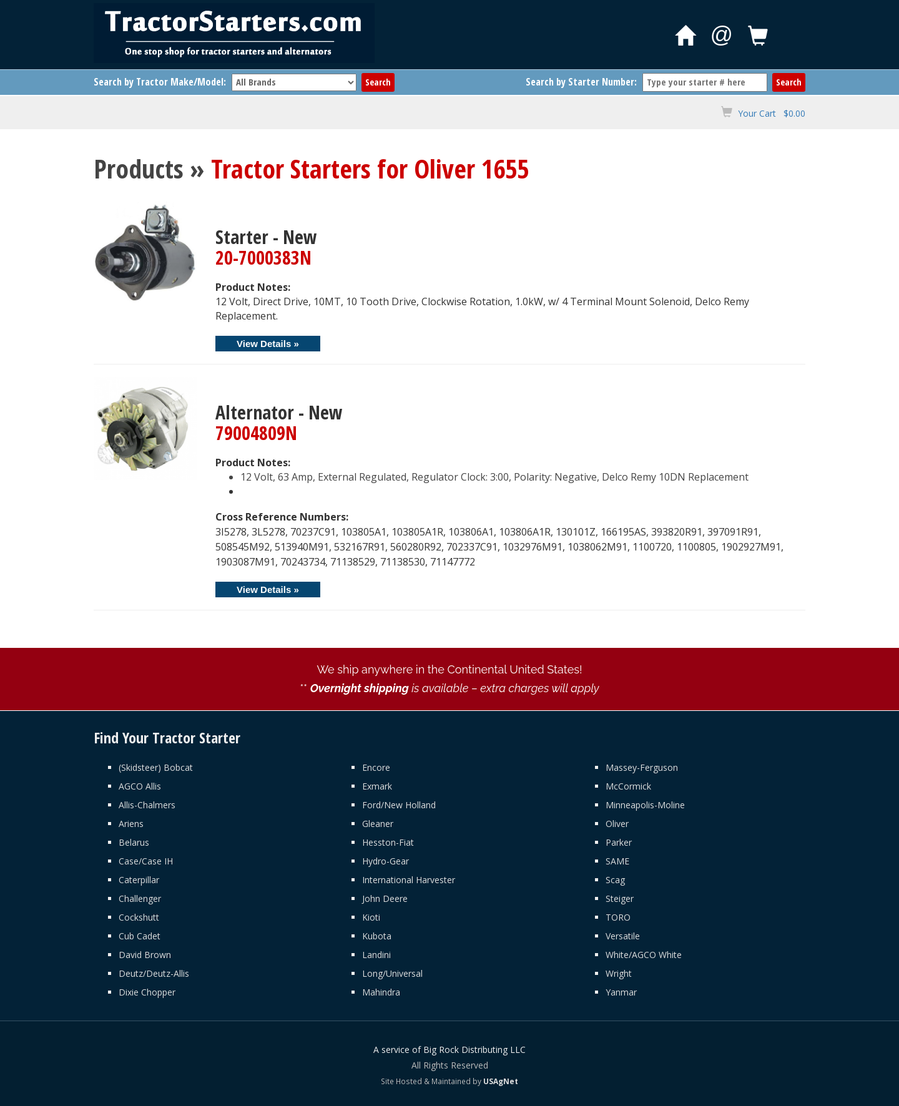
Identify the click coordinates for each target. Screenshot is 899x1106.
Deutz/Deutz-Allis (154, 973)
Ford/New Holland (399, 805)
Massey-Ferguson (642, 767)
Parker (619, 842)
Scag (615, 880)
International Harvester (408, 880)
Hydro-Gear (385, 861)
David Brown (145, 955)
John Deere (385, 898)
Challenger (140, 898)
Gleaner (377, 824)
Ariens (131, 824)
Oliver (617, 824)
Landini (376, 955)
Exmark (377, 786)
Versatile (623, 936)
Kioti (371, 917)
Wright (619, 973)
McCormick (628, 786)
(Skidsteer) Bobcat (156, 767)
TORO (618, 917)
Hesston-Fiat (388, 842)
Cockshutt (139, 917)
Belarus (134, 842)
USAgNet (500, 1081)
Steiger (620, 898)
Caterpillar (139, 880)
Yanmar (621, 992)
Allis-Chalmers (147, 805)
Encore (376, 767)
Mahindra (381, 992)
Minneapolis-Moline (645, 805)
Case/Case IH (146, 861)
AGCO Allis (140, 786)
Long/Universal (392, 973)
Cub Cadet (139, 936)
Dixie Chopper (147, 992)
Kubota (376, 936)
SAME (617, 861)
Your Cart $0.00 (771, 113)
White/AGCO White (644, 955)
